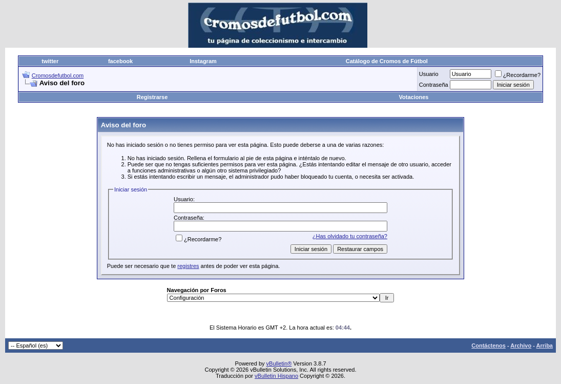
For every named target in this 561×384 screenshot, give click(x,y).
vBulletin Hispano (276, 376)
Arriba (544, 345)
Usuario (429, 74)
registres (188, 266)
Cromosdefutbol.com (58, 75)
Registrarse (152, 97)
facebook (120, 61)
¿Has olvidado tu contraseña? (350, 236)
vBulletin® (279, 363)
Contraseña (433, 85)
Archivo (520, 345)
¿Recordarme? (518, 75)
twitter (49, 61)
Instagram (203, 61)
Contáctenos (488, 345)
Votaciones (414, 97)
